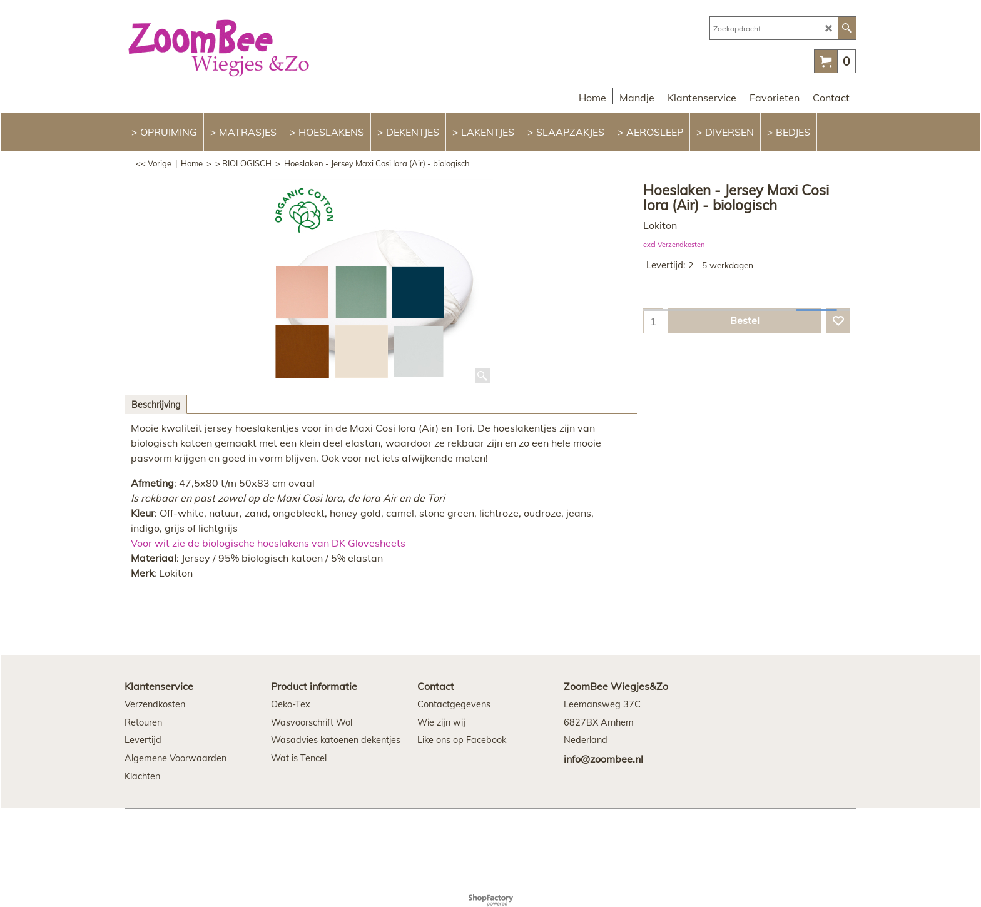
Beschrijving (155, 404)
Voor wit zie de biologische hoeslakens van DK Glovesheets (268, 543)
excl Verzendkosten (673, 244)
